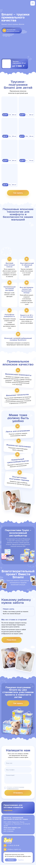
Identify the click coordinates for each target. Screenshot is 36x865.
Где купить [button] (18, 193)
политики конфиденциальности (15, 787)
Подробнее (21, 860)
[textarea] (18, 779)
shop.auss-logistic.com (12, 827)
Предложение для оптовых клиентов (13, 806)
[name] (18, 763)
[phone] (18, 770)
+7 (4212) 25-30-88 (13, 845)
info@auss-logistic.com (14, 849)
